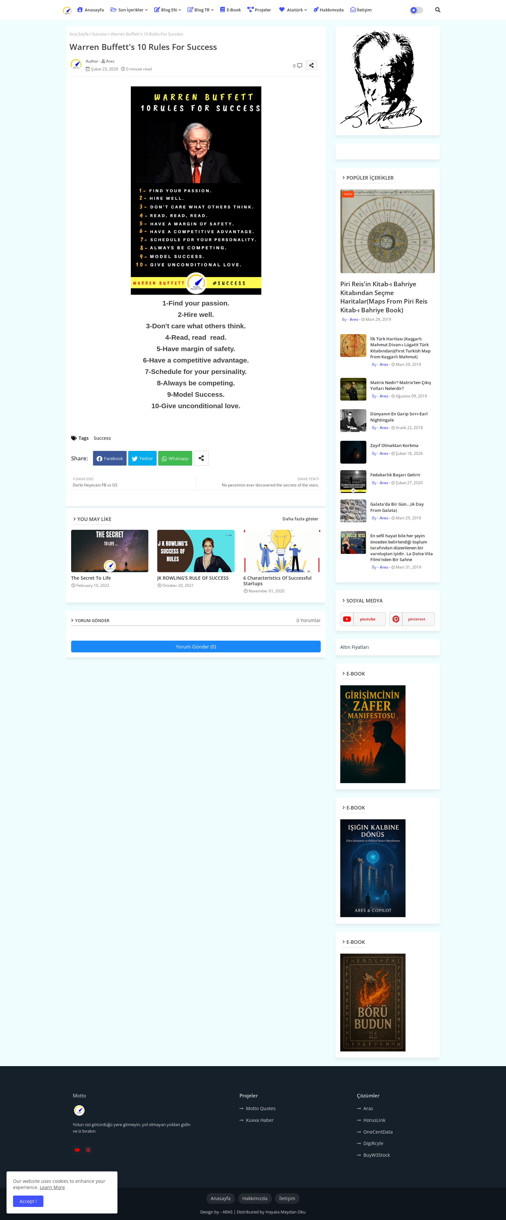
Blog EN (165, 10)
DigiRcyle (373, 1143)
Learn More (52, 1187)
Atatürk (290, 10)
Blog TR (198, 10)
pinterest (416, 619)
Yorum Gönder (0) (196, 646)
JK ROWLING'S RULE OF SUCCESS (193, 578)
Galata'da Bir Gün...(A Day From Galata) (397, 507)
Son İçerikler (127, 10)
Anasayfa (90, 10)
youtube (368, 619)
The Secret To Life (91, 578)
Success (99, 34)
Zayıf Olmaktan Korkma (394, 445)
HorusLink (374, 1120)
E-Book (230, 10)
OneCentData (378, 1132)
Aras (368, 1108)
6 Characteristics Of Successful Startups (277, 580)
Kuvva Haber (260, 1120)
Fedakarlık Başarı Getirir (395, 475)
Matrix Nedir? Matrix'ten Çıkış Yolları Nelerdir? (400, 385)
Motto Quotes (261, 1108)
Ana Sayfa (78, 34)
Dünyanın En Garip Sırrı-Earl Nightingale (399, 417)
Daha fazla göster (300, 519)
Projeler (259, 10)
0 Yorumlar (309, 620)
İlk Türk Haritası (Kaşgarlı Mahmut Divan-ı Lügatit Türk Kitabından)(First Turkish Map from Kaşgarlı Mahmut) (400, 348)
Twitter (146, 458)
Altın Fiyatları (354, 647)
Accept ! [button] (28, 1201)
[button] (437, 9)
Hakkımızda (329, 10)
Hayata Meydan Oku (286, 1212)
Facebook (113, 458)
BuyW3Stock (376, 1155)
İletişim (361, 10)
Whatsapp (179, 458)
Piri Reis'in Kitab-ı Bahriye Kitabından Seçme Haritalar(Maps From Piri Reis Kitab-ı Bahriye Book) (383, 297)
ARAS (228, 1212)
